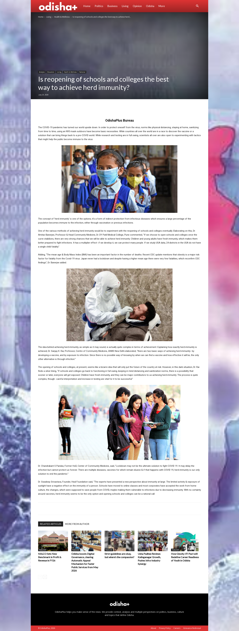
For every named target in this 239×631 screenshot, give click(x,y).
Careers (176, 628)
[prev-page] (40, 577)
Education (50, 72)
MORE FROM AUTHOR (77, 524)
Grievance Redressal (192, 628)
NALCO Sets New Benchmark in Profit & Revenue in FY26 (49, 557)
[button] (197, 6)
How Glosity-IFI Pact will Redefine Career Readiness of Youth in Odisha (185, 557)
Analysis (42, 72)
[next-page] (45, 577)
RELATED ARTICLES (50, 524)
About (153, 628)
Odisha (150, 6)
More (162, 6)
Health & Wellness (62, 17)
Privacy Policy (165, 628)
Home (86, 6)
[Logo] (59, 6)
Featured (42, 550)
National (82, 72)
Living (125, 6)
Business (112, 6)
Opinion (137, 6)
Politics (99, 6)
